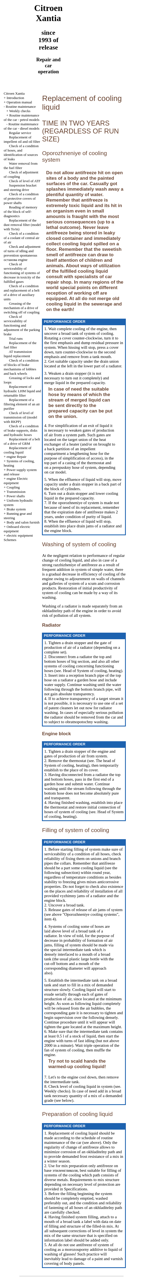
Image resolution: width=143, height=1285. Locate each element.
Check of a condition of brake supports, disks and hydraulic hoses (21, 430)
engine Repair (16, 457)
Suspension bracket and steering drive (20, 187)
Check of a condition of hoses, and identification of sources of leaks (21, 152)
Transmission (16, 492)
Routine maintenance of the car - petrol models (21, 117)
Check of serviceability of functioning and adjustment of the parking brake (22, 325)
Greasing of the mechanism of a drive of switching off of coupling (22, 307)
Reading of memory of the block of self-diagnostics (20, 211)
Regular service (20, 133)
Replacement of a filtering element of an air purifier (22, 404)
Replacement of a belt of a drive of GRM (22, 441)
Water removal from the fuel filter (21, 165)
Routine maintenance (21, 106)
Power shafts (16, 496)
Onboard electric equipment (17, 529)
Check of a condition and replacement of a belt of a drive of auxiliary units (21, 292)
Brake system (16, 509)
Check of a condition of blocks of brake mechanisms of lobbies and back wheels (21, 367)
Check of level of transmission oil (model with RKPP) (20, 417)
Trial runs (16, 338)
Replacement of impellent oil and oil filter (22, 139)
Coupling (13, 487)
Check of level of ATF (25, 181)
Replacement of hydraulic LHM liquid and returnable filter (22, 391)
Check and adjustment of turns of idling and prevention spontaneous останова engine (22, 253)
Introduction (15, 98)
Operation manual (19, 102)
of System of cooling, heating (96, 670)
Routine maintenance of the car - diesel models (21, 126)
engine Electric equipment (16, 480)
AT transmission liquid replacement (18, 354)
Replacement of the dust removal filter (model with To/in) (22, 224)
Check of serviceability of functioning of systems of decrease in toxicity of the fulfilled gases (22, 273)
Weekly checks (20, 111)
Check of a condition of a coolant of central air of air (21, 237)
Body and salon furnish (23, 522)
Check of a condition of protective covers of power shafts (21, 198)
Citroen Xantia (14, 93)
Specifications (75, 1189)
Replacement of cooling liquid (17, 450)
